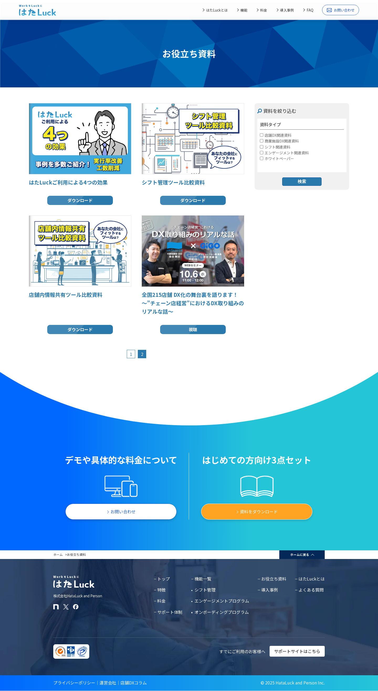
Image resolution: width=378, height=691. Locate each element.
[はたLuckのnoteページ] (56, 606)
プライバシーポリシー (74, 682)
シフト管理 (205, 590)
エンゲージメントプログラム (222, 601)
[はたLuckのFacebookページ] (75, 606)
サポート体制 (169, 612)
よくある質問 (311, 590)
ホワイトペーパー (277, 158)
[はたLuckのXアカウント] (66, 607)
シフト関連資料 (275, 147)
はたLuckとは (217, 10)
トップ (163, 579)
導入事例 (287, 10)
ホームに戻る (299, 554)
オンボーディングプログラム (222, 612)
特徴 (161, 590)
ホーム (58, 554)
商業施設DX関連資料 (279, 141)
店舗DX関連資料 (275, 135)
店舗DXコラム (133, 682)
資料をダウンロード (259, 511)
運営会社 (107, 682)
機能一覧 (203, 579)
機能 (243, 10)
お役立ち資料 (273, 579)
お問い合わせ (340, 10)
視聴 (193, 329)
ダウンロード (80, 200)
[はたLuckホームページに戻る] (37, 10)
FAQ (310, 10)
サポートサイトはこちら (297, 651)
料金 (263, 10)
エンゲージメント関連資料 (284, 152)
